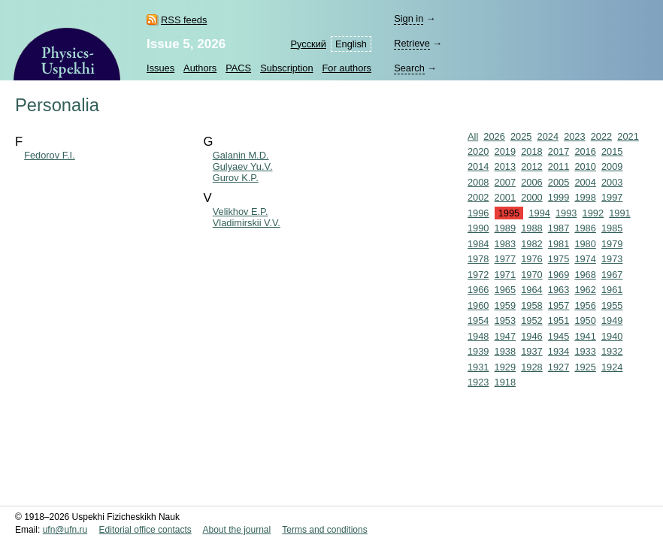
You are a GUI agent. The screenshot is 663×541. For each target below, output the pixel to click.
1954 (478, 320)
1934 (558, 351)
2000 (531, 197)
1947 (505, 336)
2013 (505, 166)
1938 (505, 351)
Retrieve (412, 43)
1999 (558, 197)
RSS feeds (184, 20)
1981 (558, 243)
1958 (531, 305)
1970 (531, 274)
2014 (478, 166)
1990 (478, 228)
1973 (611, 258)
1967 (611, 274)
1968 (584, 274)
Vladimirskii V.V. (246, 222)
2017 (558, 151)
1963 (558, 289)
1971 (505, 274)
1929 (505, 367)
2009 (611, 166)
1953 (505, 320)
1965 (505, 289)
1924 (611, 367)
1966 (478, 289)
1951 (558, 320)
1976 (531, 258)
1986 (584, 228)
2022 (601, 136)
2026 (493, 136)
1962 (584, 289)
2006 (531, 182)
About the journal (236, 529)
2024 (548, 136)
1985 (611, 228)
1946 (531, 336)
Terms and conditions (324, 529)
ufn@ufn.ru (65, 529)
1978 (478, 258)
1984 (478, 243)
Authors (199, 68)
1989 (505, 228)
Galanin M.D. (241, 155)
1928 (531, 367)
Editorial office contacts (145, 529)
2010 (584, 166)
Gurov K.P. (236, 177)
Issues (160, 68)
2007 (505, 182)
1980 (584, 243)
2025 (520, 136)
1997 (611, 197)
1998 (584, 197)
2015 (611, 151)
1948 (478, 336)
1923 (478, 382)
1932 (611, 351)
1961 (611, 289)
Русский (308, 44)
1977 (505, 258)
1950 (584, 320)
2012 (531, 166)
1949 (611, 320)
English (351, 44)
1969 (558, 274)
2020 (478, 151)
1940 (611, 336)
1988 (531, 228)
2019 (505, 151)
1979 (611, 243)
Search (409, 68)
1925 (584, 367)
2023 (574, 136)
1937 (531, 351)
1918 (505, 382)
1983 (505, 243)
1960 (478, 305)
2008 (478, 182)
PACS (238, 68)
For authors (346, 68)
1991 (619, 213)
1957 (558, 305)
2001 (505, 197)
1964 (531, 289)
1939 (478, 351)
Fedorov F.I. (49, 155)
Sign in (408, 18)
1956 (584, 305)
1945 (558, 336)
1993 (566, 213)
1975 (558, 258)
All (473, 136)
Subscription (286, 68)
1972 (478, 274)
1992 (593, 213)
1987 (558, 228)
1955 (611, 305)
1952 (531, 320)
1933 (584, 351)
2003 (611, 182)
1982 (531, 243)
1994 (538, 213)
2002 (478, 197)
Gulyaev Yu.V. (243, 166)
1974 (584, 258)
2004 (584, 182)
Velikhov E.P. (240, 211)
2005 (558, 182)
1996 (478, 213)
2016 (584, 151)
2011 (558, 166)
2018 (531, 151)
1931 (478, 367)
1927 (558, 367)
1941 (584, 336)
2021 (627, 136)
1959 (505, 305)
